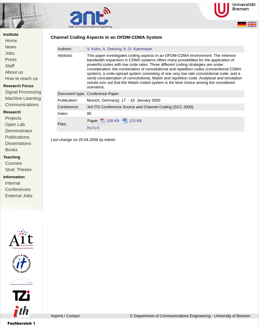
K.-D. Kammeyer (137, 49)
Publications (17, 136)
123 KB (135, 120)
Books (11, 149)
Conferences (18, 189)
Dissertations (18, 143)
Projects (13, 118)
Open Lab (15, 124)
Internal (12, 182)
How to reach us (21, 78)
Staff (9, 65)
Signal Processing (23, 91)
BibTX (93, 127)
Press (11, 59)
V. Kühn (94, 49)
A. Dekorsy (112, 49)
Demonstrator (18, 130)
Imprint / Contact (65, 316)
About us (14, 72)
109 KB (113, 120)
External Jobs (18, 195)
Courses (13, 163)
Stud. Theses (18, 169)
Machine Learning (23, 98)
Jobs (10, 53)
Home (11, 40)
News (11, 46)
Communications (22, 104)
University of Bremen (232, 316)
